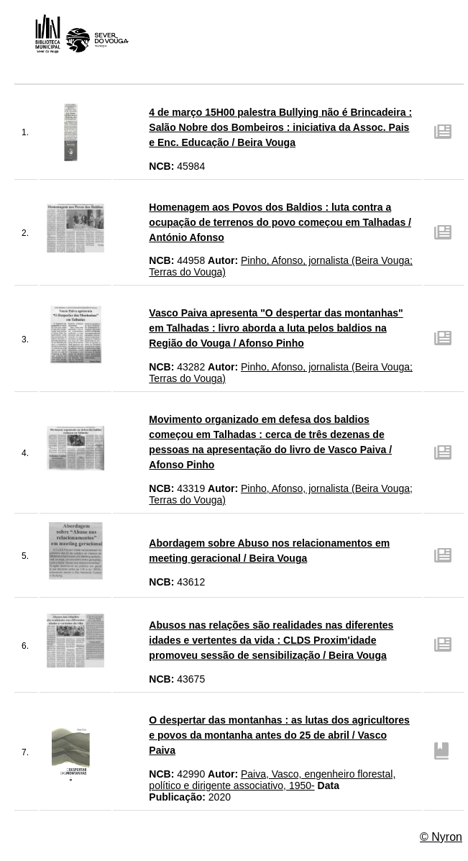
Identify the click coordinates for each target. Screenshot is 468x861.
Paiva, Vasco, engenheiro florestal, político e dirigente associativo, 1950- (272, 779)
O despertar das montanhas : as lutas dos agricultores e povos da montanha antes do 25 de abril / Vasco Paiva (279, 735)
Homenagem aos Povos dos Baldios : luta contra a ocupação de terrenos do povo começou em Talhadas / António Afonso (280, 222)
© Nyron (441, 837)
